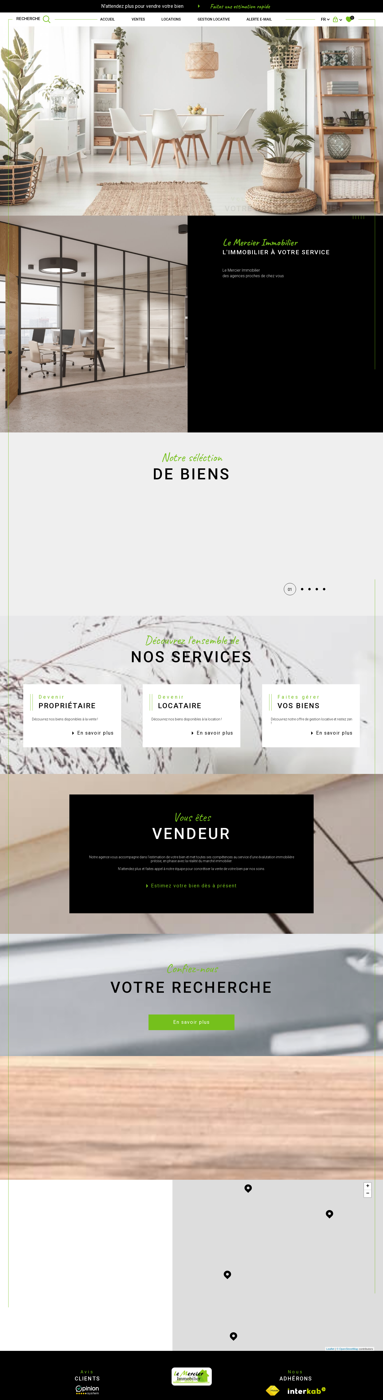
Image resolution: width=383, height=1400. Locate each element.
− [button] (367, 1193)
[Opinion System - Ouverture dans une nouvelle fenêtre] (87, 1390)
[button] (291, 547)
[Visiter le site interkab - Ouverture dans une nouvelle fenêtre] (307, 1390)
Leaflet (330, 1348)
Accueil (107, 19)
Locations (171, 19)
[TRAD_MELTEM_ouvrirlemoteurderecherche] (33, 19)
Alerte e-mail (259, 19)
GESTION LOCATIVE (214, 19)
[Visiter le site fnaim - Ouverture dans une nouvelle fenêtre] (272, 1391)
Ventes (138, 19)
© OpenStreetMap (347, 1348)
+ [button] (367, 1186)
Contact (375, 403)
